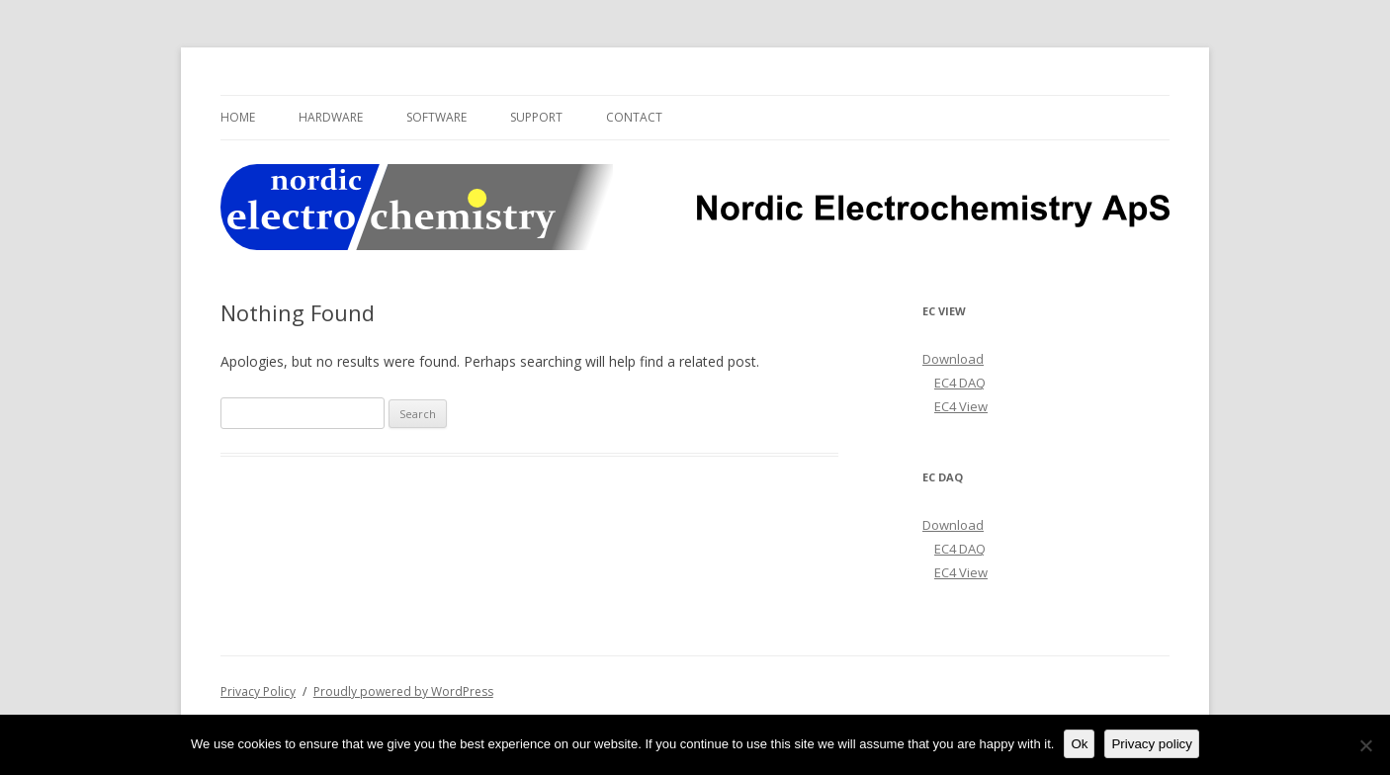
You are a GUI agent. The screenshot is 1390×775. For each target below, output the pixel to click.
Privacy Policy (258, 691)
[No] (1365, 745)
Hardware (331, 117)
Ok (1079, 743)
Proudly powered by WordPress (403, 691)
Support (536, 117)
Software (436, 117)
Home (237, 117)
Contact (634, 117)
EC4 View (961, 406)
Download (953, 359)
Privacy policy (1151, 743)
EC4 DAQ (960, 382)
